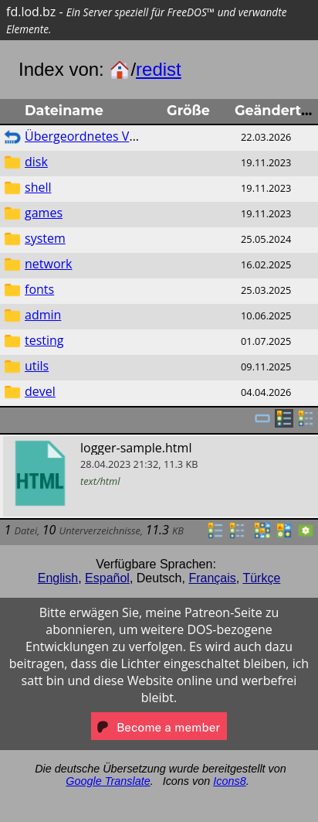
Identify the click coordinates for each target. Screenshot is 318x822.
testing (44, 340)
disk (36, 161)
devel (40, 391)
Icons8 (229, 781)
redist (158, 69)
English (58, 578)
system (45, 238)
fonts (39, 289)
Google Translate (108, 781)
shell (38, 187)
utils (37, 365)
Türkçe (261, 578)
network (48, 263)
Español (107, 578)
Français (211, 578)
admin (43, 314)
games (44, 212)
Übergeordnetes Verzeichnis (106, 136)
